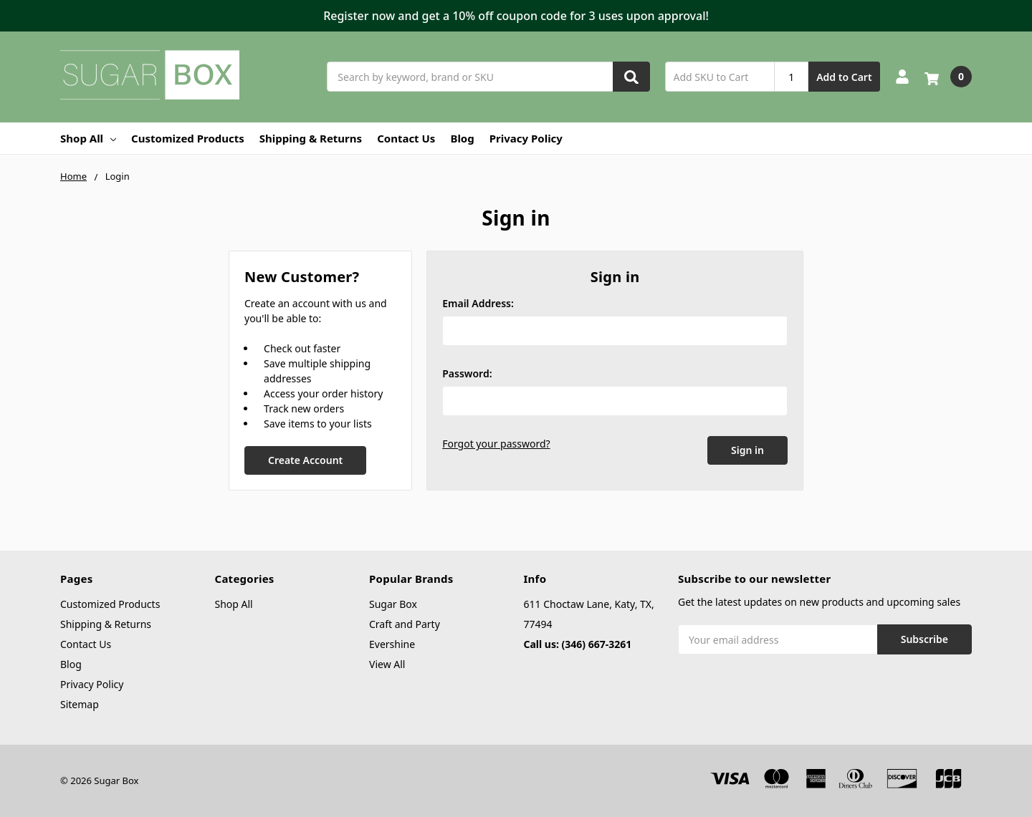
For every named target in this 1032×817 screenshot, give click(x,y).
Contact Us (406, 138)
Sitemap (79, 704)
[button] (516, 15)
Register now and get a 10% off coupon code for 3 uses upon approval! (516, 16)
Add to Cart (843, 77)
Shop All (88, 138)
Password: (467, 373)
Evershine (392, 644)
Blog (462, 138)
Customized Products (187, 138)
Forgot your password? (496, 443)
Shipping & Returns (310, 138)
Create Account (305, 460)
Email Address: (478, 303)
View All (387, 664)
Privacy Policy (526, 138)
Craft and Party (404, 624)
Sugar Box (393, 604)
